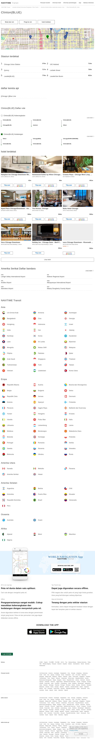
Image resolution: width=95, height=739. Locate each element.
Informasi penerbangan (69, 2)
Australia (41, 690)
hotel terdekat (46, 22)
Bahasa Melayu (72, 662)
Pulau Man (47, 683)
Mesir (55, 690)
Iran (48, 674)
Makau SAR (48, 676)
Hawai (81, 686)
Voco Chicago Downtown (10, 242)
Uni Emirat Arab (43, 673)
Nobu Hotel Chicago (70, 208)
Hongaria (83, 681)
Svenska (87, 663)
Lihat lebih (90, 117)
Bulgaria (59, 680)
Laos (73, 674)
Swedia (78, 685)
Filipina (60, 676)
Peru (88, 688)
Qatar (70, 676)
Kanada (57, 686)
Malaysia (54, 676)
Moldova (74, 683)
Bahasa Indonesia (82, 662)
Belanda (46, 685)
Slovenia (83, 685)
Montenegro (81, 683)
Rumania (68, 685)
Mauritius (60, 690)
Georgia (73, 673)
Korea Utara (71, 678)
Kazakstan (68, 674)
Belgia (54, 680)
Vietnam (58, 678)
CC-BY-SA (91, 48)
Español (65, 663)
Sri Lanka (78, 674)
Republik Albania (79, 678)
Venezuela (83, 688)
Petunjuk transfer (45, 2)
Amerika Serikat (74, 686)
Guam (46, 690)
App (80, 2)
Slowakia (89, 685)
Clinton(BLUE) (11, 12)
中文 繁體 (51, 662)
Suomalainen (76, 663)
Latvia (69, 683)
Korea (62, 674)
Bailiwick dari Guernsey (69, 681)
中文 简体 (57, 662)
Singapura (81, 676)
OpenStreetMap (79, 48)
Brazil (78, 688)
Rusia (52, 686)
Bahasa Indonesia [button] (88, 2)
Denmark (82, 680)
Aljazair (51, 690)
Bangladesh (63, 673)
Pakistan (65, 676)
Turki (48, 678)
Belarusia (41, 686)
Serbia (73, 685)
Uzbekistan (64, 678)
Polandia (57, 685)
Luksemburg (64, 683)
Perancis (53, 681)
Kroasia (89, 681)
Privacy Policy (73, 730)
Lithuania (57, 683)
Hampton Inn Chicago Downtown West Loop (18, 174)
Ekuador (63, 688)
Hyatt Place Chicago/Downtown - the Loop (17, 208)
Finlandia (47, 681)
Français (54, 663)
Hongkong (79, 673)
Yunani (78, 681)
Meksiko (62, 686)
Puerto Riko (56, 688)
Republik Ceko (70, 680)
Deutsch (60, 663)
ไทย (66, 662)
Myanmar (84, 674)
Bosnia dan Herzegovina (45, 680)
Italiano (70, 663)
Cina (69, 673)
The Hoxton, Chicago (40, 208)
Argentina (86, 686)
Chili (45, 688)
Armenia (51, 673)
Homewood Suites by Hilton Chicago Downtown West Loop (54, 174)
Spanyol (41, 681)
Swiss (64, 680)
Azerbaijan (56, 673)
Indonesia (85, 673)
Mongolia (41, 676)
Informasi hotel (56, 2)
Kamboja (58, 674)
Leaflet (72, 48)
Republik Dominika (70, 688)
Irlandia (41, 683)
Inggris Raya (59, 681)
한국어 (62, 662)
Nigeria (66, 690)
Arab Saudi (75, 676)
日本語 (41, 662)
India (45, 674)
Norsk (82, 663)
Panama (67, 686)
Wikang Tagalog (47, 663)
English (46, 662)
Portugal (63, 685)
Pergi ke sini (28, 22)
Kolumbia (50, 688)
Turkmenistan (42, 678)
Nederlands (42, 665)
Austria (86, 678)
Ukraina (47, 686)
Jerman (77, 680)
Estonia (88, 680)
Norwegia (51, 685)
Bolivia (41, 688)
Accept (81, 733)
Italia (52, 683)
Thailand (88, 676)
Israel (40, 674)
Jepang (52, 674)
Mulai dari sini (9, 22)
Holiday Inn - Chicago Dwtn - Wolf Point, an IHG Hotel (52, 242)
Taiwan (53, 678)
